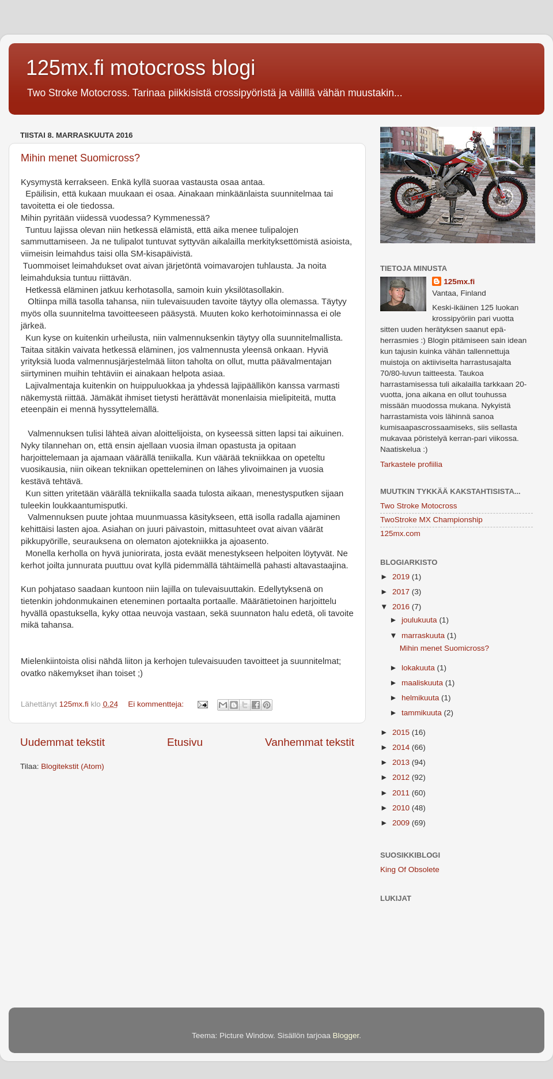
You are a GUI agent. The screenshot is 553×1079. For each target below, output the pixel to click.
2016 (402, 606)
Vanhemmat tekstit (309, 742)
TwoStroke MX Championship (431, 519)
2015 (402, 732)
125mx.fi (459, 281)
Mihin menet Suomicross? (80, 158)
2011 (402, 792)
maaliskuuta (423, 682)
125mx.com (400, 533)
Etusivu (185, 742)
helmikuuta (421, 697)
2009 (402, 822)
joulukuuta (420, 620)
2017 (402, 591)
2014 (402, 747)
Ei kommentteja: (157, 704)
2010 (402, 807)
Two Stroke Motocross (418, 505)
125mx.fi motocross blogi (140, 68)
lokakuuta (419, 667)
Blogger (346, 1035)
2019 (402, 576)
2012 (402, 777)
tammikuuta (423, 712)
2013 (402, 762)
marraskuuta (424, 635)
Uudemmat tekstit (62, 742)
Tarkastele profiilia (411, 464)
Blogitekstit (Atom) (72, 766)
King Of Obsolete (410, 869)
